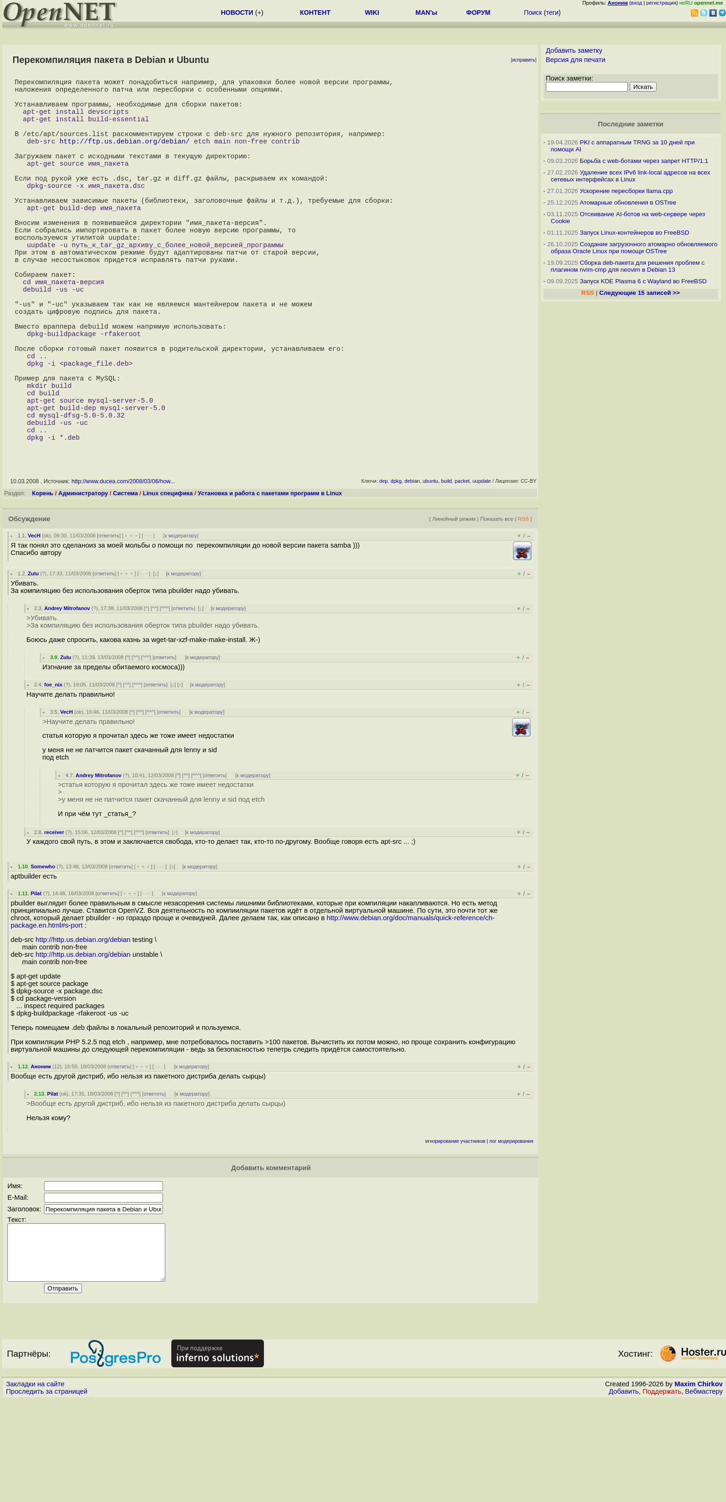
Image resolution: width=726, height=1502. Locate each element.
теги (552, 12)
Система (125, 583)
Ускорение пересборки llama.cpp (626, 190)
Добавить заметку (574, 50)
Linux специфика (168, 583)
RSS (523, 609)
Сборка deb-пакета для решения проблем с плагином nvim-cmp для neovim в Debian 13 (628, 266)
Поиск (533, 12)
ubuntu (430, 571)
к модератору (181, 626)
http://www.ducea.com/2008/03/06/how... (123, 572)
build (446, 571)
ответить (108, 626)
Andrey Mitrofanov (67, 699)
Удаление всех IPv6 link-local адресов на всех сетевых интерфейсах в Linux (630, 176)
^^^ (165, 699)
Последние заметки (630, 124)
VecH (34, 626)
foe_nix (53, 775)
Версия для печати (576, 59)
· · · (148, 626)
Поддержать (662, 1493)
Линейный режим (454, 609)
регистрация (661, 3)
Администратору (83, 583)
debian (412, 571)
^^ (154, 699)
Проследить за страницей (47, 1493)
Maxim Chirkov (699, 1486)
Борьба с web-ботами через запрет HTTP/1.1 (644, 160)
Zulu (33, 664)
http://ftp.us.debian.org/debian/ (124, 157)
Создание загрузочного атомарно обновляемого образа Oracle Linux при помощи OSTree (634, 248)
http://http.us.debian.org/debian (83, 1030)
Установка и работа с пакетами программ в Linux (270, 583)
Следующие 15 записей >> (639, 292)
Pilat (36, 984)
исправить (523, 59)
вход (636, 3)
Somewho (43, 957)
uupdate (481, 571)
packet (462, 571)
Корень (42, 583)
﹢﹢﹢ (131, 626)
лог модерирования (511, 1231)
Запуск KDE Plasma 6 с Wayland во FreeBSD (643, 281)
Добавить (624, 1493)
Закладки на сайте (35, 1486)
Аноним (41, 1157)
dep (383, 571)
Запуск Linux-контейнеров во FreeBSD (634, 232)
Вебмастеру (704, 1493)
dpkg (396, 571)
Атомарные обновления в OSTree (628, 202)
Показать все (496, 609)
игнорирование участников (456, 1231)
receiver (54, 923)
